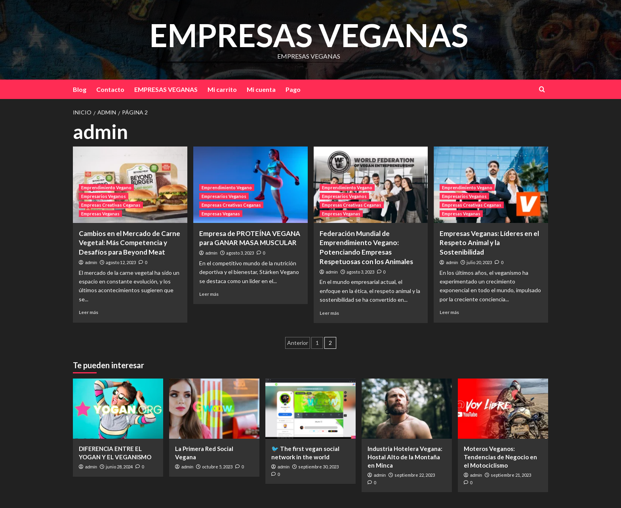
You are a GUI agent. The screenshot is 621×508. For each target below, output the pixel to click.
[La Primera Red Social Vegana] (214, 409)
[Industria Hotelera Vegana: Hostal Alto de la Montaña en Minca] (407, 409)
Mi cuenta (261, 89)
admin (91, 262)
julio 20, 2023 (479, 262)
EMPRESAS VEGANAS (308, 34)
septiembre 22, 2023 (414, 475)
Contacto (110, 89)
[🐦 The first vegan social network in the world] (310, 409)
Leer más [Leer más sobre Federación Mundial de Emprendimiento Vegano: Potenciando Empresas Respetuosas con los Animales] (329, 313)
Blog (79, 89)
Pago (293, 89)
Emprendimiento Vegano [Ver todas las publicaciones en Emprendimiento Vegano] (106, 187)
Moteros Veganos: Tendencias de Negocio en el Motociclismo (500, 457)
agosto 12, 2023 (121, 262)
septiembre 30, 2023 (318, 466)
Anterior (297, 342)
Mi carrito (222, 89)
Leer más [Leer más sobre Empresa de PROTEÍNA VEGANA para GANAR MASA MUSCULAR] (209, 294)
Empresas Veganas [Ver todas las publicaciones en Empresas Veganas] (100, 213)
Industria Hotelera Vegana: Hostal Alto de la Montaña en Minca (405, 457)
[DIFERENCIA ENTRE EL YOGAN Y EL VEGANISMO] (118, 409)
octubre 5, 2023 (217, 466)
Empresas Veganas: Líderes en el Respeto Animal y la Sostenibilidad (489, 243)
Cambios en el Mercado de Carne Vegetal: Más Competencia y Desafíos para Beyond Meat (129, 243)
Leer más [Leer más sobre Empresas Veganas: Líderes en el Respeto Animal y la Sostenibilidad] (449, 312)
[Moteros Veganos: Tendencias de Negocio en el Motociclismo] (503, 409)
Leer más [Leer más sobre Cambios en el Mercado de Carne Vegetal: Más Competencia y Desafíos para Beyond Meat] (88, 312)
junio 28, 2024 (119, 466)
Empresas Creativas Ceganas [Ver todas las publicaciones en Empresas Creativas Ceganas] (111, 204)
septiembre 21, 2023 (511, 475)
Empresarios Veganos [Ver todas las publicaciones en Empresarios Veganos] (103, 196)
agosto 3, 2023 (240, 252)
